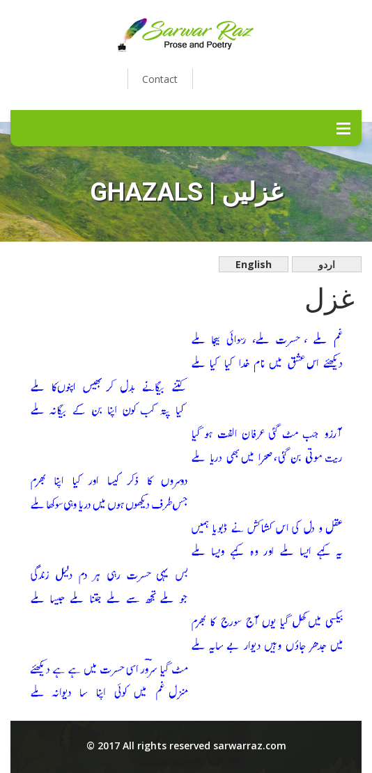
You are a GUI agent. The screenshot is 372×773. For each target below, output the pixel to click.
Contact (160, 79)
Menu (343, 128)
